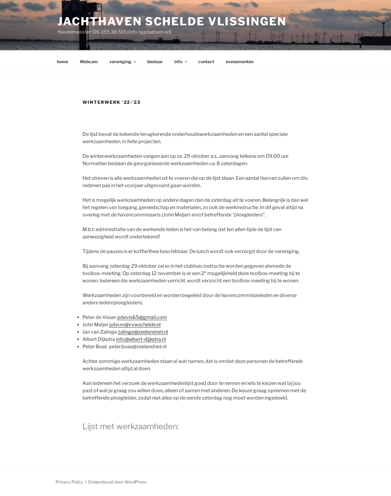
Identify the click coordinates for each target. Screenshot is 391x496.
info (181, 61)
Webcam (89, 61)
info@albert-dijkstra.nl (141, 339)
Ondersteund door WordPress (117, 481)
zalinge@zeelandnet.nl (143, 332)
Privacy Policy (69, 481)
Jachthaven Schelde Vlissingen (172, 21)
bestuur (155, 61)
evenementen (240, 61)
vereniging (123, 61)
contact (206, 61)
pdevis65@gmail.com (142, 317)
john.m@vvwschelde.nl (135, 325)
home (62, 61)
